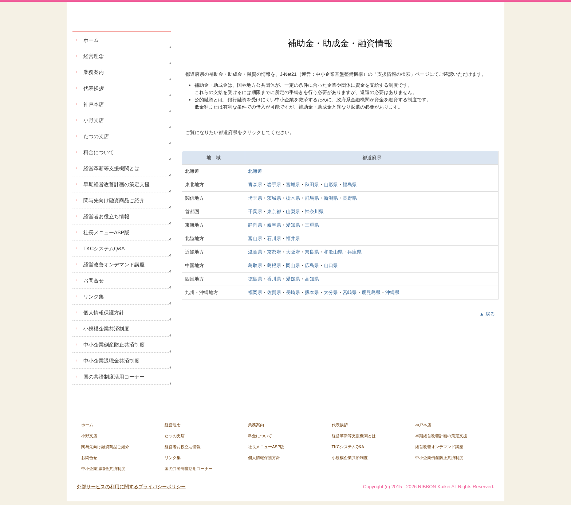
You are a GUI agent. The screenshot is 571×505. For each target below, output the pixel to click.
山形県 (331, 184)
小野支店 (93, 120)
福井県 (293, 238)
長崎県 (293, 292)
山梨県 (293, 211)
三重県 (312, 225)
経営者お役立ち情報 (106, 216)
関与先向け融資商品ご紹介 (114, 200)
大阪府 (293, 252)
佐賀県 (274, 292)
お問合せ (93, 280)
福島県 (350, 184)
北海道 (255, 171)
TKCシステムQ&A (104, 248)
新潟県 (331, 198)
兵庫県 (354, 252)
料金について (98, 152)
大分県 (331, 292)
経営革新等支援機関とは (111, 168)
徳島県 (255, 279)
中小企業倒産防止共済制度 (114, 345)
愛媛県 (293, 279)
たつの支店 (96, 136)
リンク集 (93, 297)
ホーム (91, 40)
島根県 (274, 265)
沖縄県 (392, 292)
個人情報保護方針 (103, 313)
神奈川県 (314, 211)
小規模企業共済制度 (106, 329)
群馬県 (312, 198)
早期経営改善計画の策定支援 (116, 184)
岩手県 (274, 184)
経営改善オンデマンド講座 (114, 264)
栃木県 (293, 198)
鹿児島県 (371, 292)
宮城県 (293, 184)
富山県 (255, 238)
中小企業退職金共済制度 (111, 361)
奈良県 (312, 252)
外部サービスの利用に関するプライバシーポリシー (131, 486)
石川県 (274, 238)
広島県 (312, 265)
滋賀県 (255, 252)
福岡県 (255, 292)
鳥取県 (255, 265)
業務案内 (93, 72)
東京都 (274, 211)
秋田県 (312, 184)
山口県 (331, 265)
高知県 (312, 279)
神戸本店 (93, 104)
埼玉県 (255, 198)
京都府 (274, 252)
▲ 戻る (487, 314)
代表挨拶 (93, 88)
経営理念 (93, 56)
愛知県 (293, 225)
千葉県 (255, 211)
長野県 (350, 198)
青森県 (255, 184)
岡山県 (293, 265)
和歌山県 (333, 252)
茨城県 (274, 198)
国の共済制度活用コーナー (114, 377)
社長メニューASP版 (106, 232)
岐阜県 (274, 225)
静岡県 (255, 225)
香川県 (274, 279)
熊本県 (312, 292)
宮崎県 (350, 292)
